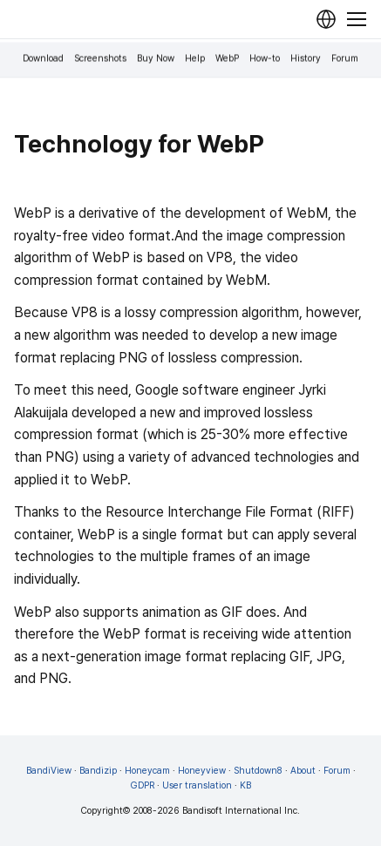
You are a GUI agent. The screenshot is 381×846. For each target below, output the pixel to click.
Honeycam (147, 770)
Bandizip (98, 770)
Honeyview (202, 770)
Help (195, 58)
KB (245, 785)
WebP (227, 58)
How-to (264, 58)
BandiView (48, 770)
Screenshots (100, 58)
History (305, 58)
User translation (197, 785)
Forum (344, 58)
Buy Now (155, 58)
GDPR (142, 785)
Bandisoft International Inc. (241, 810)
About (303, 770)
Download (43, 58)
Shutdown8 (258, 770)
